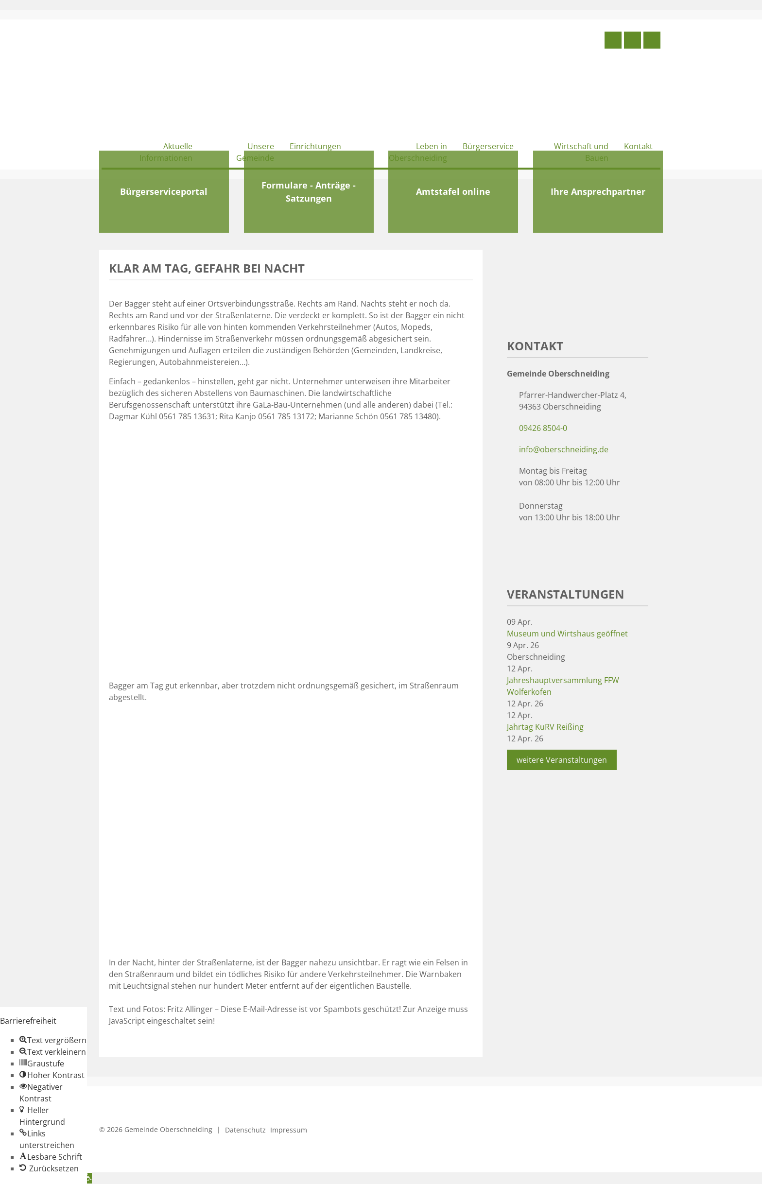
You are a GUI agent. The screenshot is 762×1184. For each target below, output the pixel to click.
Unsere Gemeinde (255, 152)
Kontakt (638, 146)
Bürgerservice (488, 146)
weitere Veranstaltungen (562, 760)
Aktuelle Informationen (165, 152)
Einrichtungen (315, 146)
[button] (53, 1040)
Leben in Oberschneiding (418, 152)
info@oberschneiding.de (563, 449)
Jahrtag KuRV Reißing (545, 726)
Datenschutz (245, 1129)
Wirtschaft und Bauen (581, 152)
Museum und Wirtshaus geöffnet (567, 633)
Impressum (288, 1129)
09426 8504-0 (543, 428)
